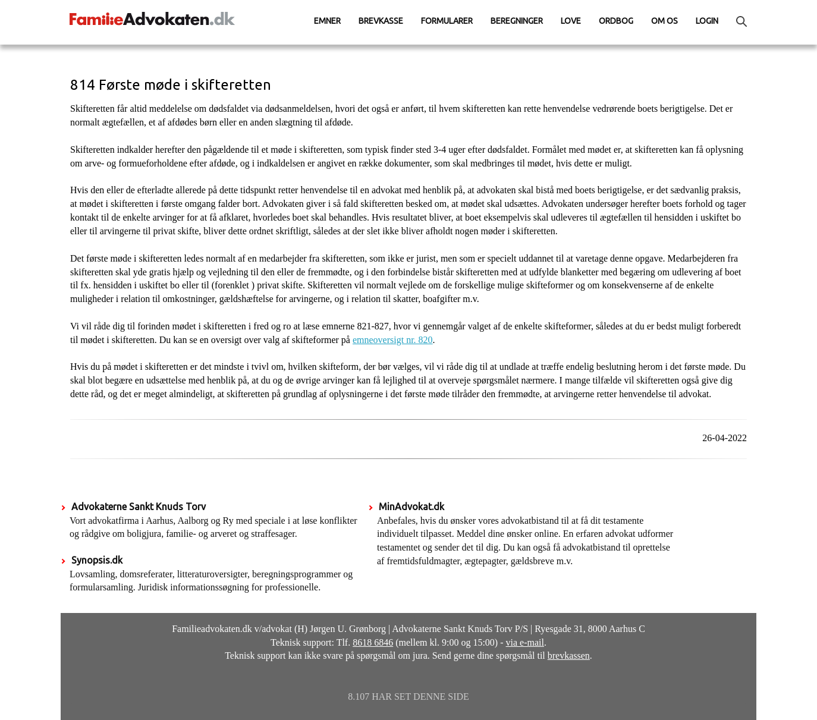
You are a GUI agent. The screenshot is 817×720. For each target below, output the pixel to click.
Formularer (447, 21)
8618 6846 (373, 642)
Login (707, 21)
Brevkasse (381, 21)
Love (571, 21)
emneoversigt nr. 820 (393, 340)
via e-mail (525, 642)
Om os (664, 21)
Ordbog (616, 21)
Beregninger (517, 21)
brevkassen (569, 655)
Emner (327, 21)
